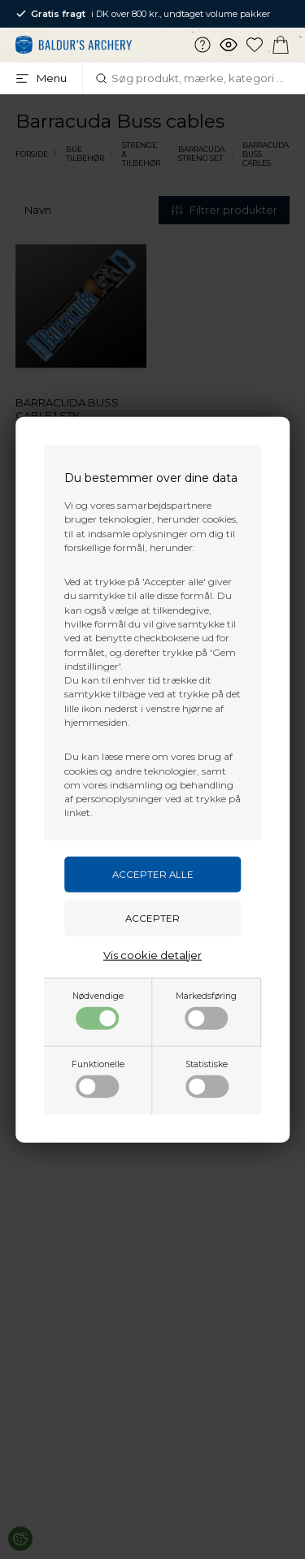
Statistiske (207, 1077)
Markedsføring (206, 1009)
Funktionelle (98, 1077)
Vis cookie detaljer (152, 954)
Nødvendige (98, 1009)
